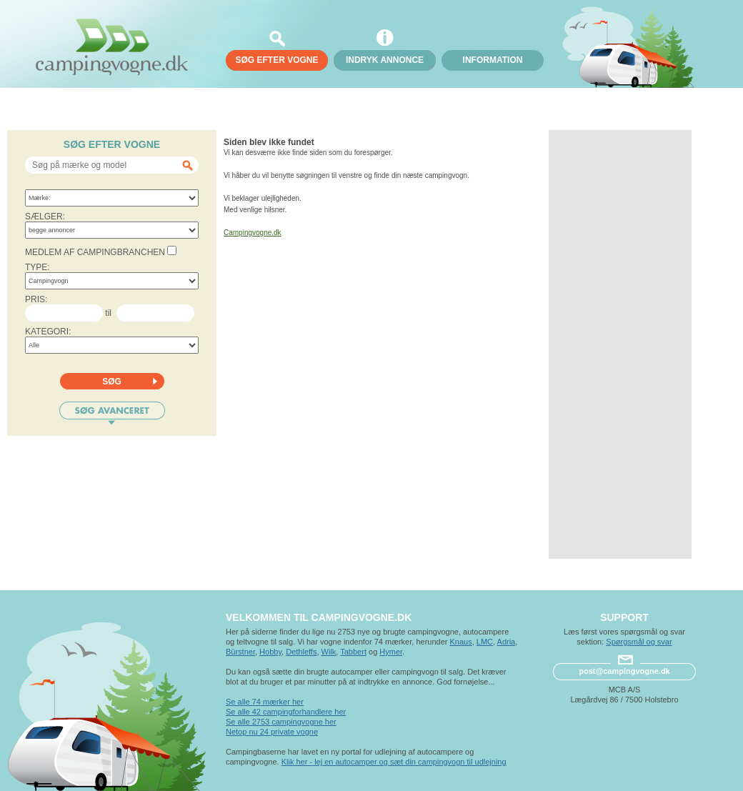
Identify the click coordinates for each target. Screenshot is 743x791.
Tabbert (353, 651)
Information (493, 60)
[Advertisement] (620, 344)
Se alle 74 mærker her (265, 701)
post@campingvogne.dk (624, 671)
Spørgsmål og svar (639, 641)
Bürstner (240, 651)
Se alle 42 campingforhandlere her (286, 711)
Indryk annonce (385, 60)
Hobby (270, 651)
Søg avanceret (112, 413)
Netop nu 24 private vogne (272, 731)
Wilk (328, 651)
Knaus (460, 641)
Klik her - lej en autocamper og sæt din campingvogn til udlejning (394, 761)
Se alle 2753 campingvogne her (281, 721)
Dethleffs (301, 651)
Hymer (390, 651)
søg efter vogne (276, 60)
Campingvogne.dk (252, 233)
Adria (506, 641)
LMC (485, 641)
